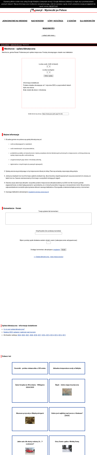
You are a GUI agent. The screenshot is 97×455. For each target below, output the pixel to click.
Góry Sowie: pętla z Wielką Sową (67, 446)
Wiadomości (48, 28)
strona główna (5, 45)
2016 (43, 335)
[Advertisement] (48, 97)
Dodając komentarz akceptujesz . (45, 250)
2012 (60, 335)
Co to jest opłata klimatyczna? (14, 329)
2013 (56, 335)
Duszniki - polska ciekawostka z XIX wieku (30, 368)
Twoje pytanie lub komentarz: (48, 211)
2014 (52, 335)
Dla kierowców (87, 21)
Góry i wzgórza (55, 21)
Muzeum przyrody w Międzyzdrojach (30, 418)
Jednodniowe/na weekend (14, 21)
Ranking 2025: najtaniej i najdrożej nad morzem (20, 332)
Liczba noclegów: (48, 70)
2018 (35, 335)
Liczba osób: (43, 64)
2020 (31, 335)
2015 (47, 335)
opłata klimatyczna (16, 45)
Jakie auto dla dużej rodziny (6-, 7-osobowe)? (30, 448)
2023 (23, 335)
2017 (39, 335)
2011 (64, 335)
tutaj (47, 4)
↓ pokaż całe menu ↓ (48, 35)
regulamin (56, 250)
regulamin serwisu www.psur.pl (38, 192)
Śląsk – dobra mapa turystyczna (67, 390)
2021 (27, 335)
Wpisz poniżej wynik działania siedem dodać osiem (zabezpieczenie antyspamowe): (48, 240)
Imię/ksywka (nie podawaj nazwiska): (48, 231)
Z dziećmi (71, 21)
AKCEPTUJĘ (53, 6)
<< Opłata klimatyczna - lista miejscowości (48, 257)
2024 (19, 335)
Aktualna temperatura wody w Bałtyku (67, 368)
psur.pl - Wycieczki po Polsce (48, 10)
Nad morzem (37, 21)
